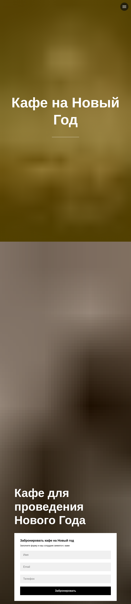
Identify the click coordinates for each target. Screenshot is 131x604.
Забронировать (65, 590)
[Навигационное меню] (124, 6)
